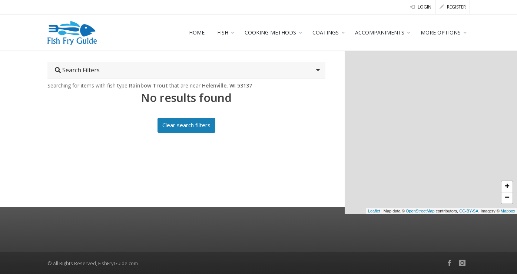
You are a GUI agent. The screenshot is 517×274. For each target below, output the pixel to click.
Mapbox (508, 211)
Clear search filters (186, 125)
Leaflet (374, 211)
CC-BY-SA (468, 211)
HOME (197, 32)
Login (420, 7)
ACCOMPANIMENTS (379, 32)
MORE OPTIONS (441, 32)
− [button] (507, 198)
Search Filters (77, 70)
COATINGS (325, 32)
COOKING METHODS (270, 32)
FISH (222, 32)
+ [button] (507, 186)
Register (453, 7)
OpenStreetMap (420, 211)
